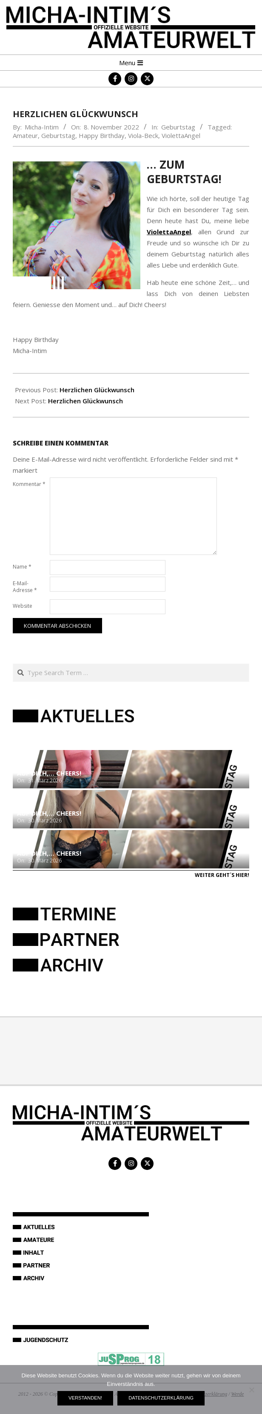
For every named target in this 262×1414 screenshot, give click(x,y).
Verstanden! (85, 1397)
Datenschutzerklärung (161, 1397)
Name (22, 566)
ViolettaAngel (181, 135)
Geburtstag (178, 127)
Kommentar (29, 484)
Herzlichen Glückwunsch (97, 389)
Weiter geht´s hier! (222, 875)
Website (22, 605)
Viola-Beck (143, 135)
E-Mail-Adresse (25, 587)
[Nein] (251, 1389)
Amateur (25, 135)
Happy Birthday (102, 135)
